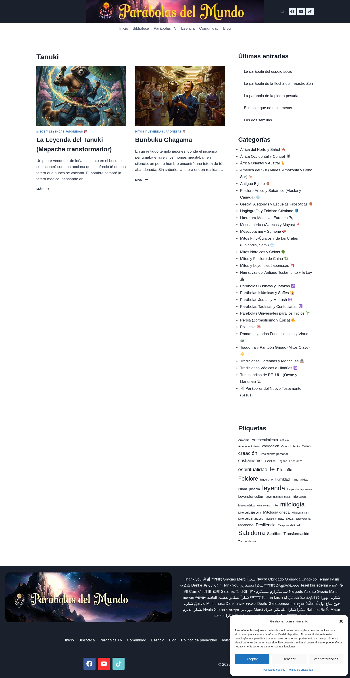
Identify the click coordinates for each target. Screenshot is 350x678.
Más (42, 189)
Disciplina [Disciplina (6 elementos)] (270, 461)
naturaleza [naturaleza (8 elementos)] (285, 518)
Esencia (188, 28)
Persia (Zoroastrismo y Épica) (267, 320)
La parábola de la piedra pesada (271, 96)
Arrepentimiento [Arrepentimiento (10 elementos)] (265, 440)
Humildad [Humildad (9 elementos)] (282, 479)
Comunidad (209, 28)
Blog (227, 28)
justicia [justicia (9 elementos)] (254, 489)
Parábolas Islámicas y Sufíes (267, 293)
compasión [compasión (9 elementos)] (270, 446)
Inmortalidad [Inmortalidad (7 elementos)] (300, 479)
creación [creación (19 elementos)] (247, 453)
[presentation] (81, 96)
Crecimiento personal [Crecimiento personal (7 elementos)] (273, 454)
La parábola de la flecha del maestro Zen (278, 83)
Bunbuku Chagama (163, 139)
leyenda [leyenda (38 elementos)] (273, 488)
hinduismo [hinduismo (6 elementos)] (266, 479)
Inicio (123, 28)
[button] (341, 621)
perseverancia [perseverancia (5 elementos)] (303, 518)
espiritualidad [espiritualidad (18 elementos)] (252, 469)
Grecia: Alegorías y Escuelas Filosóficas (276, 204)
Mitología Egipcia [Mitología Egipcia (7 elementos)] (249, 512)
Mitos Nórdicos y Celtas (262, 252)
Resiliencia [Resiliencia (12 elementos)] (265, 524)
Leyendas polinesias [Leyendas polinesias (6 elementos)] (278, 496)
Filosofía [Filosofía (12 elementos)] (284, 469)
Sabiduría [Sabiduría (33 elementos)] (251, 532)
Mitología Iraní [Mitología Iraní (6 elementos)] (300, 512)
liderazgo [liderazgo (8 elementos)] (299, 496)
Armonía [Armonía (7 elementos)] (244, 440)
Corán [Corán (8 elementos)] (306, 446)
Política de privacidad (300, 669)
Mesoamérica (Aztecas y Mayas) (270, 225)
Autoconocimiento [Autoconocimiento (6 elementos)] (249, 446)
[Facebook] (292, 11)
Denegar (289, 659)
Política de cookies (274, 669)
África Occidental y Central (265, 156)
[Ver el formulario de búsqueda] (282, 12)
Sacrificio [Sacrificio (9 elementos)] (274, 534)
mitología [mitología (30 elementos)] (292, 504)
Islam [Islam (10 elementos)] (242, 489)
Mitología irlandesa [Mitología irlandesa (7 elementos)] (250, 518)
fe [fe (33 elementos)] (272, 469)
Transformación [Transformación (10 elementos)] (296, 534)
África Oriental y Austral (262, 163)
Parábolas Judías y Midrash (266, 300)
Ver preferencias (326, 659)
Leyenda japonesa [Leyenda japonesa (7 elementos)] (299, 489)
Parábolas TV (165, 28)
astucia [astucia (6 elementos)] (284, 440)
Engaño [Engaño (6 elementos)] (282, 461)
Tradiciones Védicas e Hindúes (269, 368)
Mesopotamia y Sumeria (263, 231)
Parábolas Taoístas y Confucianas (271, 307)
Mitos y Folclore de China (264, 259)
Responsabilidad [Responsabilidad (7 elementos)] (289, 525)
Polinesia (250, 327)
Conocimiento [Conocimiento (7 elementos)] (290, 446)
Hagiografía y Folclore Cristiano (269, 211)
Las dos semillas (258, 120)
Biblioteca (141, 28)
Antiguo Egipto (255, 184)
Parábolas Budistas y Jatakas (267, 286)
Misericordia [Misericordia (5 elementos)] (263, 505)
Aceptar (252, 659)
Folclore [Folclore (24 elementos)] (248, 478)
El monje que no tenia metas (268, 108)
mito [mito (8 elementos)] (275, 505)
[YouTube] (301, 11)
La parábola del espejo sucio (268, 71)
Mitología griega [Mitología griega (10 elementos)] (276, 512)
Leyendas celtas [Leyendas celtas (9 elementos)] (251, 496)
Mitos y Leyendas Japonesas (61, 131)
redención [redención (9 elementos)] (246, 525)
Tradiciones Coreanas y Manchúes (272, 361)
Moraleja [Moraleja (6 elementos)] (271, 518)
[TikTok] (310, 11)
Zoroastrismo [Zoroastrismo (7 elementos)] (247, 541)
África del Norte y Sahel (262, 149)
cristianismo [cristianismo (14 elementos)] (250, 460)
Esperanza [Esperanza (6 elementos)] (295, 461)
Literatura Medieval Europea (266, 218)
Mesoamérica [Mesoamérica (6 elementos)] (246, 505)
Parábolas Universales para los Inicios (275, 313)
